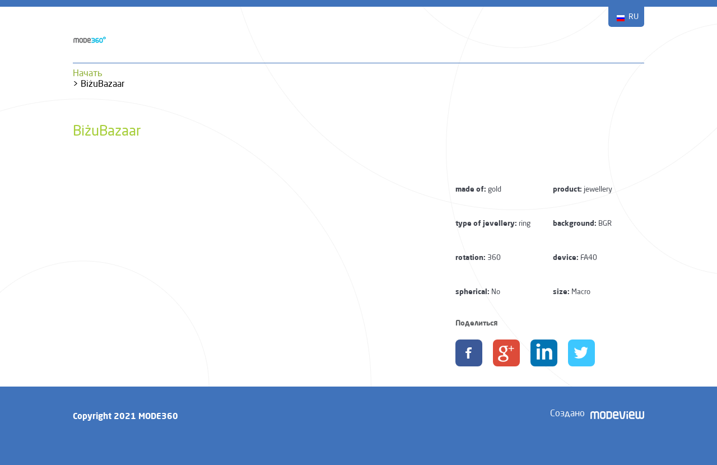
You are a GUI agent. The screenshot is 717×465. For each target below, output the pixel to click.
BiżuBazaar (107, 132)
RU (633, 17)
